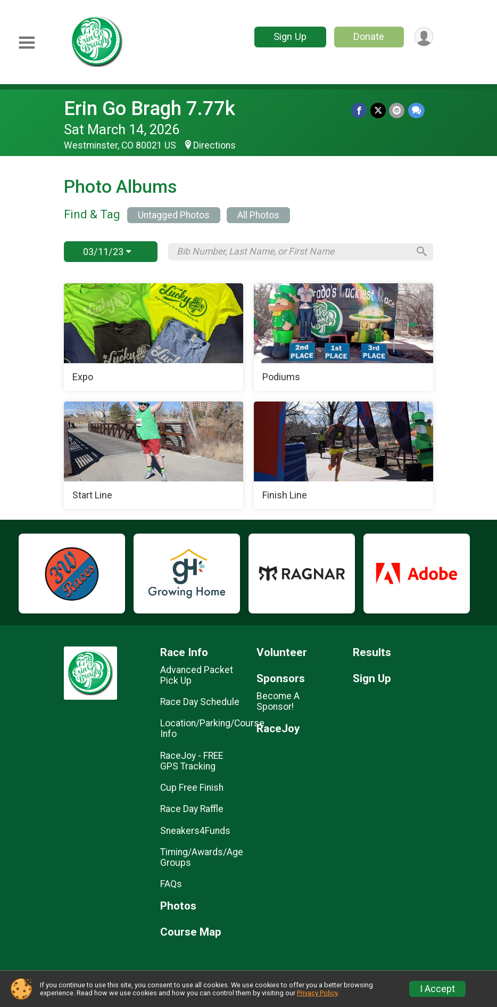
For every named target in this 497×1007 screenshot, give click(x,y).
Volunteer (281, 652)
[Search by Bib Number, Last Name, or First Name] (292, 251)
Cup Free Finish (191, 787)
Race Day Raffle (191, 809)
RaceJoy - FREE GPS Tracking (191, 761)
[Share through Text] (416, 110)
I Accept (437, 989)
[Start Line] (153, 455)
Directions (214, 145)
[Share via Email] (397, 110)
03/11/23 (107, 251)
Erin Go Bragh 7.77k (149, 108)
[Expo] (153, 337)
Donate (368, 36)
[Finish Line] (343, 455)
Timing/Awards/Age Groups (200, 857)
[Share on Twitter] (378, 110)
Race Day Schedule (199, 702)
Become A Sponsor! (278, 701)
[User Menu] (423, 37)
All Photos (258, 215)
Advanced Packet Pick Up (196, 675)
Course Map (190, 932)
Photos (178, 906)
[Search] (420, 251)
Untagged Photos (174, 215)
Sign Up (289, 36)
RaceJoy (278, 729)
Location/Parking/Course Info (200, 728)
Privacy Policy (317, 993)
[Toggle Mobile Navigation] (26, 43)
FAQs (171, 884)
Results (372, 652)
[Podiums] (343, 337)
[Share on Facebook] (360, 110)
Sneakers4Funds (195, 830)
